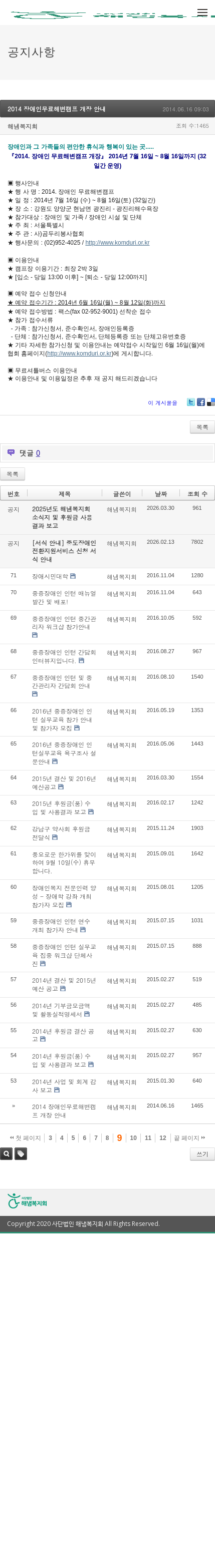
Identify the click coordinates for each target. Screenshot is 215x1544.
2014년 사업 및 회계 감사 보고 (64, 1085)
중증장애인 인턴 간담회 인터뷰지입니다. (64, 656)
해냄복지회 (23, 126)
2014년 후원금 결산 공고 (63, 1035)
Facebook (201, 405)
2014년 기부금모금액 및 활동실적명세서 (61, 1009)
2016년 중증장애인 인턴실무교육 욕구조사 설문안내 (64, 753)
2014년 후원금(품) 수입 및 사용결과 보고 (61, 1060)
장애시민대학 (50, 576)
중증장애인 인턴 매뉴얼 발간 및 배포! (64, 597)
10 (133, 1138)
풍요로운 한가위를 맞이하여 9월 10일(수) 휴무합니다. (64, 862)
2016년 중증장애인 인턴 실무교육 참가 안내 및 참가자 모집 (62, 719)
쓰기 (202, 1154)
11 (148, 1138)
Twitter (191, 405)
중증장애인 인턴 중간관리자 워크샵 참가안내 (64, 622)
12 (162, 1138)
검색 (6, 1154)
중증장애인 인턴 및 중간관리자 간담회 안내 (62, 681)
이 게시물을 (162, 402)
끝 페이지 (189, 1138)
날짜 (161, 493)
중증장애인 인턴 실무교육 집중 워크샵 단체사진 (64, 955)
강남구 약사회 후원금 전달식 (61, 832)
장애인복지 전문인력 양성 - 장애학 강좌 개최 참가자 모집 (64, 896)
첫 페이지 (26, 1138)
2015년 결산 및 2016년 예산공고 (64, 782)
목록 (202, 426)
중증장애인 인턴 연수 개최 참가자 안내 (61, 925)
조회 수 (197, 493)
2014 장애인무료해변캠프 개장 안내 (57, 108)
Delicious (211, 405)
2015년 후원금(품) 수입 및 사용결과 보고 (61, 807)
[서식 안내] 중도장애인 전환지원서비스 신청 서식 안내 (64, 551)
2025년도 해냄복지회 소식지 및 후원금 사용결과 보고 (62, 517)
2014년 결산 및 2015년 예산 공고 (64, 984)
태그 (21, 1154)
